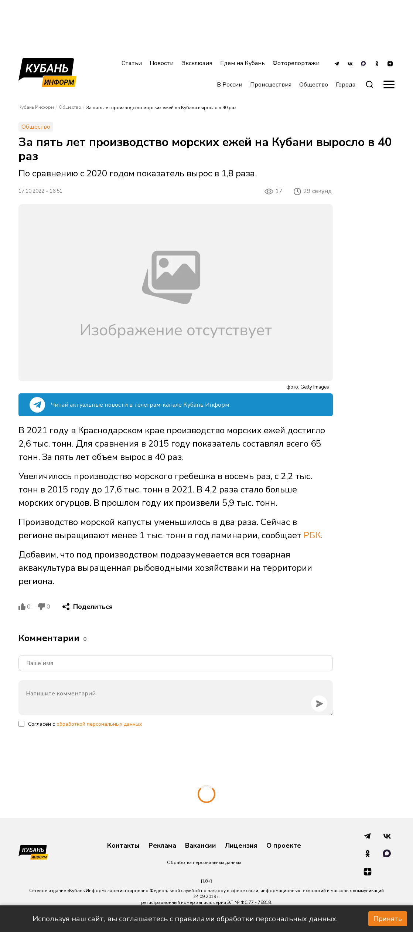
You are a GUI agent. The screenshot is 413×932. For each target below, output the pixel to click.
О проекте (283, 846)
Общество (313, 85)
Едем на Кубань (242, 63)
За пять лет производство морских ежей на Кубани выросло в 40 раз (161, 108)
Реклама (162, 846)
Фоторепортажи (296, 63)
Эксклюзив (196, 63)
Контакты (123, 846)
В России (229, 85)
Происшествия (270, 85)
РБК (312, 535)
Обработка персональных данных (204, 862)
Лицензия (241, 846)
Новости (162, 63)
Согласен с (85, 724)
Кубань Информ (36, 107)
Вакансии (200, 846)
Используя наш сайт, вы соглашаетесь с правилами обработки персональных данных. (185, 919)
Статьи (132, 63)
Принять (387, 918)
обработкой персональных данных (99, 724)
